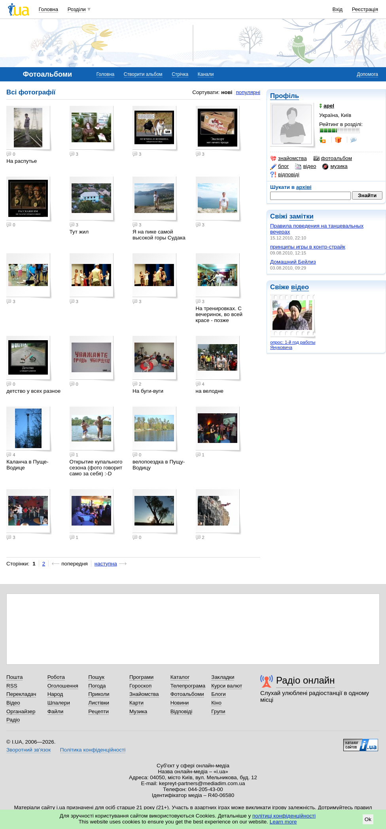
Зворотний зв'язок (28, 750)
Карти (136, 703)
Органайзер (20, 711)
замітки (301, 216)
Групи (218, 711)
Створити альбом (143, 74)
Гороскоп (140, 686)
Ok (368, 819)
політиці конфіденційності (284, 816)
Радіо (13, 720)
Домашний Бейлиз (293, 262)
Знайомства (144, 694)
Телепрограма (188, 686)
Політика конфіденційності (92, 750)
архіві (304, 187)
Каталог (180, 677)
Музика (138, 711)
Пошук (96, 677)
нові (226, 92)
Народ (55, 694)
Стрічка (180, 74)
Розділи (77, 9)
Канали (206, 74)
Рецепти (98, 711)
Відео (13, 703)
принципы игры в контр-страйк (307, 247)
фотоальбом (332, 158)
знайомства (288, 158)
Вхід (338, 9)
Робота (56, 677)
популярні (248, 92)
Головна (48, 9)
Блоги (218, 694)
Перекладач (21, 694)
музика (334, 166)
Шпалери (58, 703)
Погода (97, 686)
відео (305, 166)
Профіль (284, 96)
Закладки (222, 677)
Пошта (14, 677)
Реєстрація (365, 9)
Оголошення (62, 686)
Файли (55, 711)
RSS (11, 686)
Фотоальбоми (187, 694)
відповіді (284, 174)
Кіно (216, 703)
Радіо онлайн (305, 680)
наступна (106, 564)
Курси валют (226, 686)
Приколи (98, 694)
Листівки (98, 703)
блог (279, 166)
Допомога (367, 74)
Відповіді (181, 711)
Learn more (283, 822)
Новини (179, 703)
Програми (141, 677)
